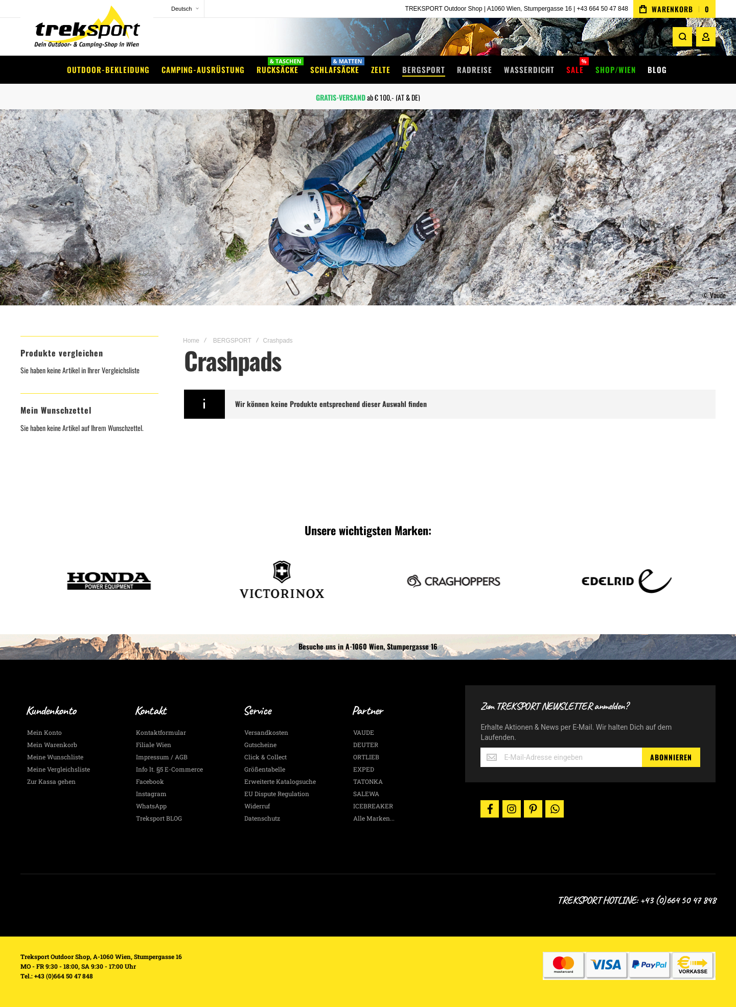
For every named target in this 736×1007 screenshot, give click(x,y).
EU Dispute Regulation (276, 793)
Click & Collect (265, 757)
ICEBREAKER (373, 806)
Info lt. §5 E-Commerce (169, 769)
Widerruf (257, 806)
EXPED (363, 769)
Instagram (151, 793)
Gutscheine (260, 744)
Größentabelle (264, 769)
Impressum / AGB (162, 757)
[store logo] (87, 28)
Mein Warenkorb (52, 744)
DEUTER (365, 744)
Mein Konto (44, 732)
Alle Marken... (374, 818)
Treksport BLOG (159, 818)
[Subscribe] (671, 757)
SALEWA (366, 793)
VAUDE (363, 732)
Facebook (150, 781)
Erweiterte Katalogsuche (280, 781)
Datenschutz (262, 818)
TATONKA (368, 781)
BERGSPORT (232, 340)
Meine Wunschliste (55, 757)
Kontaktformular (161, 732)
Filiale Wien (153, 744)
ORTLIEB (366, 757)
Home (191, 340)
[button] (178, 9)
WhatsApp (151, 806)
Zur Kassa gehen (51, 781)
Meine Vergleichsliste (58, 769)
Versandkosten (266, 732)
